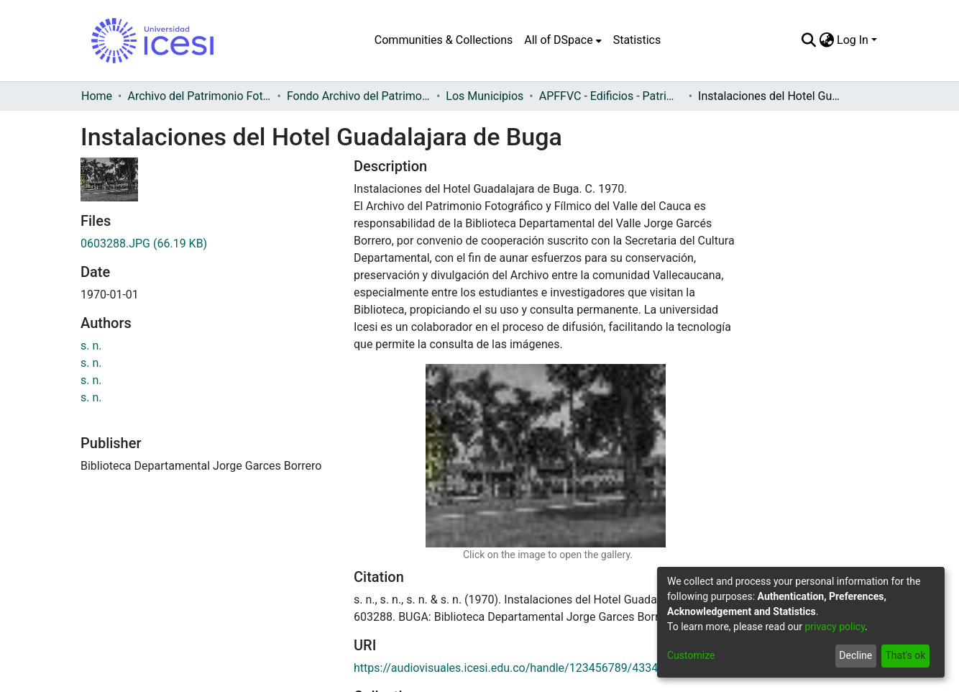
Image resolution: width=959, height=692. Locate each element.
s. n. (91, 345)
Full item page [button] (406, 568)
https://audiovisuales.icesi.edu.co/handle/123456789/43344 (509, 484)
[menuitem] (562, 40)
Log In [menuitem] (852, 40)
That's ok (905, 655)
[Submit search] (808, 40)
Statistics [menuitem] (637, 40)
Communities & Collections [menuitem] (444, 40)
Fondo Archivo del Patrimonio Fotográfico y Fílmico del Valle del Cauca (359, 96)
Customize (691, 655)
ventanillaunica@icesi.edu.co (305, 684)
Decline (855, 655)
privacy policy (834, 626)
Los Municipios (484, 96)
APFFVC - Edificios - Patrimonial (611, 96)
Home (96, 96)
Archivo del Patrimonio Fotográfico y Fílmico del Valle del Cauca (199, 96)
